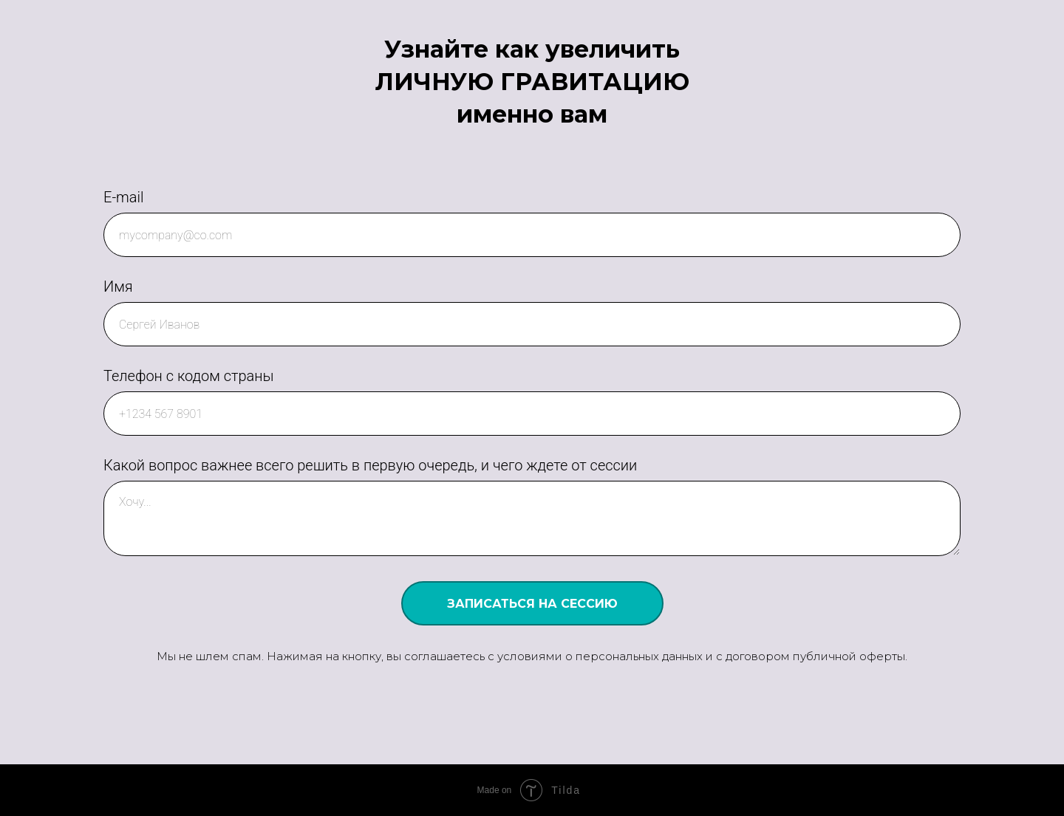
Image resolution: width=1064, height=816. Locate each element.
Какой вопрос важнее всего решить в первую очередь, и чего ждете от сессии (370, 465)
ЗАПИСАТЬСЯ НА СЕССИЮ (532, 604)
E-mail (123, 197)
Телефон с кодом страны (188, 376)
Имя (118, 286)
